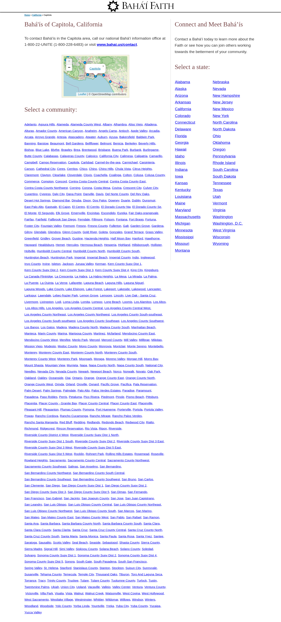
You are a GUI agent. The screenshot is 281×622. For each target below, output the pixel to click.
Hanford (137, 238)
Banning (30, 143)
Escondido (108, 213)
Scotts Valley (61, 542)
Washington (223, 217)
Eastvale (51, 206)
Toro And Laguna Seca (146, 574)
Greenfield (31, 238)
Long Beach (112, 301)
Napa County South (130, 365)
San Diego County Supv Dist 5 (88, 492)
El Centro (78, 206)
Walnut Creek (94, 593)
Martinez (99, 333)
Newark (83, 371)
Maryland (183, 210)
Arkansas (183, 102)
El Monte (30, 213)
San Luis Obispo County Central (90, 504)
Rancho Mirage (100, 416)
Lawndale (44, 295)
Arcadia (154, 130)
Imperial (79, 257)
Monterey (30, 352)
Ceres (61, 168)
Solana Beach (108, 549)
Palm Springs (52, 390)
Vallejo (105, 587)
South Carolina (225, 169)
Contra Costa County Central (88, 181)
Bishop (29, 149)
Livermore (31, 301)
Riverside (115, 428)
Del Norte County (117, 194)
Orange (89, 378)
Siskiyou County (86, 549)
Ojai (67, 378)
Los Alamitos (143, 301)
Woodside (46, 606)
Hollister (156, 244)
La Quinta (47, 282)
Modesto (50, 346)
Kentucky (183, 190)
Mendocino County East (138, 333)
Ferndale (84, 219)
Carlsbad (87, 162)
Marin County (47, 333)
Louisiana (183, 196)
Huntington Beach (36, 257)
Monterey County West (40, 359)
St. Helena (51, 568)
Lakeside (123, 289)
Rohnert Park (95, 454)
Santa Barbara (50, 523)
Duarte (125, 200)
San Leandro (33, 504)
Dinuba (76, 200)
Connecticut (185, 122)
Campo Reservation (52, 162)
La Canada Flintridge (38, 276)
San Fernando (137, 492)
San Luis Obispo (55, 504)
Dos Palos (100, 200)
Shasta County (129, 542)
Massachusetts (188, 217)
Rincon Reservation (69, 428)
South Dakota (224, 176)
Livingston (47, 301)
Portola (138, 409)
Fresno (81, 225)
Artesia (61, 137)
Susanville (31, 574)
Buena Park (120, 149)
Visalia (59, 593)
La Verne (61, 282)
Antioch (124, 130)
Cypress (45, 194)
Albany (107, 124)
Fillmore (97, 219)
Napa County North (102, 365)
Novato (141, 371)
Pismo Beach (135, 397)
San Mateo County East (57, 517)
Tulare (84, 580)
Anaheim (91, 130)
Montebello (155, 346)
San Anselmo (89, 466)
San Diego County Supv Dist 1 (82, 485)
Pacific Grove (110, 384)
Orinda (59, 384)
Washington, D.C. (228, 223)
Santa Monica (88, 536)
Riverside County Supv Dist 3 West (48, 447)
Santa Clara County (37, 530)
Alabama (182, 82)
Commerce (31, 181)
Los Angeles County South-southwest (49, 321)
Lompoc (97, 301)
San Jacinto (72, 498)
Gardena (158, 225)
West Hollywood (153, 593)
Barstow (42, 143)
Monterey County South (120, 352)
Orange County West (38, 384)
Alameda (63, 124)
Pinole (120, 397)
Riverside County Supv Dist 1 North (94, 435)
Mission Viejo (33, 346)
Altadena (151, 124)
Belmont (105, 143)
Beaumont (57, 143)
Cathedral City (45, 168)
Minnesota (184, 230)
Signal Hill (50, 549)
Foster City (31, 225)
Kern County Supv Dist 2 (41, 270)
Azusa (113, 137)
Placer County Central (93, 403)
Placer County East (123, 403)
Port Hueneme (106, 409)
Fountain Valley (51, 225)
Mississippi (184, 237)
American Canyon (71, 130)
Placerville (145, 403)
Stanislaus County (85, 568)
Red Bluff (65, 422)
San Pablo (117, 517)
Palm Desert (32, 390)
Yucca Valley (33, 612)
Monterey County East (54, 352)
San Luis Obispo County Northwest (48, 511)
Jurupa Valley (84, 263)
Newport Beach (100, 371)
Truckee (72, 580)
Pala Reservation (145, 384)
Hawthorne (152, 238)
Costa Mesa (102, 187)
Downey (113, 200)
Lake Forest (94, 289)
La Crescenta (64, 276)
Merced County (111, 340)
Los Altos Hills (34, 308)
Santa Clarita (61, 530)
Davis (99, 194)
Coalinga (115, 175)
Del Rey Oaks (139, 194)
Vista (68, 593)
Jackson (67, 263)
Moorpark (85, 359)
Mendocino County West (41, 340)
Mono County (88, 346)
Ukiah (55, 587)
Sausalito (45, 542)
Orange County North (140, 378)
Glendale (40, 232)
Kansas (181, 183)
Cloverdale (74, 175)
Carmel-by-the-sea (107, 162)
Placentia (30, 403)
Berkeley (131, 143)
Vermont (220, 203)
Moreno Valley (115, 359)
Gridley (45, 238)
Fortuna (150, 219)
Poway (28, 416)
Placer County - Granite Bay (58, 403)
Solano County (130, 549)
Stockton (118, 568)
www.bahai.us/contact (117, 44)
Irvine (46, 263)
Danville (88, 194)
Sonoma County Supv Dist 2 (97, 555)
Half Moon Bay (120, 238)
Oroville (82, 384)
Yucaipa (155, 606)
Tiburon (124, 574)
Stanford (65, 568)
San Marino (144, 511)
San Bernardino (110, 466)
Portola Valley (153, 409)
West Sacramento (36, 599)
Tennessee (222, 183)
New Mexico (223, 109)
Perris (63, 397)
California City (108, 156)
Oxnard (94, 384)
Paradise (128, 390)
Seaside (95, 542)
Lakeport (110, 289)
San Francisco (34, 498)
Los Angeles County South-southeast (136, 314)
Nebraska (221, 82)
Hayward (30, 244)
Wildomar (111, 599)
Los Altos (159, 301)
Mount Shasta (33, 365)
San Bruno (129, 479)
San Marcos (126, 511)
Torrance (30, 580)
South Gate (84, 561)
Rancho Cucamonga (74, 416)
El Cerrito (93, 206)
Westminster (83, 599)
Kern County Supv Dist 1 (124, 263)
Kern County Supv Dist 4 (112, 270)
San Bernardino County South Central (98, 473)
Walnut (78, 593)
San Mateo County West (91, 517)
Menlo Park (80, 340)
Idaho (180, 156)
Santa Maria (69, 536)
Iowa (179, 176)
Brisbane (104, 149)
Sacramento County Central (87, 460)
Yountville (97, 606)
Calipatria (141, 156)
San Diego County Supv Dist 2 (125, 485)
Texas (218, 190)
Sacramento (57, 460)
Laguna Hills (113, 282)
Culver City (150, 187)
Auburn (102, 137)
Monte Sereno (136, 346)
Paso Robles (48, 397)
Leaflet (81, 94)
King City (136, 270)
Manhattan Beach (143, 327)
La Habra (81, 276)
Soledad (147, 549)
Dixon (87, 200)
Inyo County (32, 263)
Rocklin (79, 454)
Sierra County (150, 542)
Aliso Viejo (135, 124)
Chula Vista (123, 168)
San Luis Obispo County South (95, 511)
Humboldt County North (89, 251)
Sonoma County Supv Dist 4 (137, 555)
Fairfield (41, 219)
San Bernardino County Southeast (47, 479)
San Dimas (118, 492)
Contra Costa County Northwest (46, 187)
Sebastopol (110, 542)
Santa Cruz (80, 530)
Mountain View (55, 365)
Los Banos (31, 327)
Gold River (90, 232)
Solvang (30, 555)
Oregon (219, 149)
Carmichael (130, 162)
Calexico (92, 156)
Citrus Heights (142, 168)
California (36, 15)
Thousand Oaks (106, 574)
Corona (87, 187)
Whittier (98, 599)
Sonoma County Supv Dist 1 (56, 555)
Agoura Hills (46, 124)
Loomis (127, 301)
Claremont (31, 175)
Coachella (100, 175)
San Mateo (31, 517)
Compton (47, 181)
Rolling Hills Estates (119, 454)
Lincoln (119, 295)
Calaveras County (72, 156)
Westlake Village (61, 599)
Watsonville (113, 593)
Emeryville (78, 213)
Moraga (99, 359)
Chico (83, 168)
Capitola (94, 68)
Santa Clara (151, 523)
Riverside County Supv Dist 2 (95, 441)
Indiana (181, 169)
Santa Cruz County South (41, 536)
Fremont (69, 225)
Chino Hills (106, 168)
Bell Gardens (75, 143)
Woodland (31, 606)
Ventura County (154, 587)
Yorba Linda (81, 606)
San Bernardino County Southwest (96, 479)
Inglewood (147, 257)
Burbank (135, 149)
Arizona (181, 95)
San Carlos (145, 479)
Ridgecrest (47, 428)
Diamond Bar (61, 200)
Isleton (56, 263)
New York (221, 116)
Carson (29, 168)
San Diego (53, 485)
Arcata (28, 137)
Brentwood (89, 149)
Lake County (55, 289)
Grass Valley (154, 232)
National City (154, 365)
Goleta (103, 232)
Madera (61, 327)
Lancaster (154, 289)
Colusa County (155, 175)
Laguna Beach (93, 282)
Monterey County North (87, 352)
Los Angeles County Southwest (142, 321)
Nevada (219, 89)
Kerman (100, 263)
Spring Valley (33, 568)
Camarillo (155, 156)
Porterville (124, 409)
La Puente (31, 282)
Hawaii (181, 149)
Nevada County (66, 371)
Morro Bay (151, 359)
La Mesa (120, 276)
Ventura (137, 587)
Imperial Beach (97, 257)
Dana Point (73, 194)
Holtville (29, 251)
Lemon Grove (89, 295)
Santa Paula (108, 536)
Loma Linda (71, 301)
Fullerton (115, 225)
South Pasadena (105, 561)
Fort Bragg (136, 219)
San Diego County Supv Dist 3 (45, 492)
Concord (61, 181)
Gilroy (28, 232)
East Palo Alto (34, 206)
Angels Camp (107, 130)
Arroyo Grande (45, 137)
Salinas (73, 466)
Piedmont (107, 397)
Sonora (70, 561)
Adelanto (30, 124)
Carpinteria (147, 162)
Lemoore (106, 295)
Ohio (217, 136)
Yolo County (63, 606)
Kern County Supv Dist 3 (76, 270)
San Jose (117, 498)
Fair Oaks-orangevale (143, 213)
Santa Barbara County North (81, 523)
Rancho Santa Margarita (41, 422)
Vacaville (94, 587)
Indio (135, 257)
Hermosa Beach (91, 244)
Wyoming (221, 243)
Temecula (69, 574)
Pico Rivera (91, 397)
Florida (181, 136)
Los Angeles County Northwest (89, 314)
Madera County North (83, 327)
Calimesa (126, 156)
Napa (83, 365)
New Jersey (223, 102)
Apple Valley (139, 130)
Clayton (45, 175)
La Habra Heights (101, 276)
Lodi (58, 301)
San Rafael (133, 517)
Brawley (66, 149)
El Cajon (64, 206)
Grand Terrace (134, 232)
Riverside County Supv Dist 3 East (140, 441)
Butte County (33, 156)
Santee (158, 536)
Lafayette (75, 282)
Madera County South (114, 327)
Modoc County (67, 346)
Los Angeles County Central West (127, 308)
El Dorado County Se (146, 206)
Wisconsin (221, 237)
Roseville (157, 454)
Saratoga (30, 542)
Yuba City (122, 606)
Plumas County (70, 409)
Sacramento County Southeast (45, 466)
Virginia (219, 210)
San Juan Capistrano (139, 498)
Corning (74, 187)
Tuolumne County (123, 580)
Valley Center (121, 587)
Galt (125, 225)
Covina (116, 187)
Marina (62, 333)
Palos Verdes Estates (106, 390)
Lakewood (138, 289)
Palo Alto (84, 390)
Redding (79, 422)
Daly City (58, 194)
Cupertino (31, 194)
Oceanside (56, 378)
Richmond (31, 428)
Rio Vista (91, 428)
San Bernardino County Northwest (47, 473)
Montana (182, 250)
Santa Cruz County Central (107, 530)
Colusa (138, 175)
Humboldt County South (123, 251)
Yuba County (139, 606)
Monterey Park (67, 359)
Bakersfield (126, 137)
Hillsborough (140, 244)
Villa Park (46, 593)
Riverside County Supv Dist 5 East (97, 447)
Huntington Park (62, 257)
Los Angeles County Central (84, 308)
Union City (68, 587)
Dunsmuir (148, 200)
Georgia (182, 142)
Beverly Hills (146, 143)
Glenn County (71, 232)
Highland (124, 244)
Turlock (142, 580)
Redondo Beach (113, 422)
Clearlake (58, 175)
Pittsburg (152, 397)
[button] (95, 76)
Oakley (42, 378)
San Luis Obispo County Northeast (137, 504)
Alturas (29, 130)
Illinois (180, 163)
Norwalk (128, 371)
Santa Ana (31, 523)
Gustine (77, 238)
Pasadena (31, 397)
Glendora (54, 232)
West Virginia (224, 230)
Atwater (90, 137)
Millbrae (144, 340)
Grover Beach (61, 238)
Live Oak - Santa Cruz (140, 295)
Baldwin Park (145, 137)
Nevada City (45, 371)
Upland (81, 587)
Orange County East (110, 378)
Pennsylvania (224, 156)
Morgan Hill (134, 359)
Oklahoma (221, 142)
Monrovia (105, 346)
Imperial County (119, 257)
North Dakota (224, 129)
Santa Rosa (126, 536)
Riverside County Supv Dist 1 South (48, 441)
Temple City (86, 574)
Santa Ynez (144, 536)
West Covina (131, 593)
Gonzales (115, 232)
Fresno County (98, 225)
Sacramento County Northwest (128, 460)
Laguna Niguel (134, 282)
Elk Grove (62, 213)
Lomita (85, 301)
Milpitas (156, 340)
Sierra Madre (33, 549)
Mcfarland (113, 333)
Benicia (118, 143)
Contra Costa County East (128, 181)
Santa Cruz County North (145, 530)
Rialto (150, 422)
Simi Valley (66, 549)
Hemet (60, 244)
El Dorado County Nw (115, 206)
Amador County (46, 130)
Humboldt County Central (54, 251)
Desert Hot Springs (37, 200)
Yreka (110, 606)
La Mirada (135, 276)
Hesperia (110, 244)
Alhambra (120, 124)
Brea (77, 149)
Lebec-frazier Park (65, 295)
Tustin (153, 580)
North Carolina (225, 122)
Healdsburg (46, 244)
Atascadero (76, 137)
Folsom (109, 219)
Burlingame (151, 149)
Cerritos (72, 168)
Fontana (121, 219)
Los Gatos (48, 327)
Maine (180, 203)
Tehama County (50, 574)
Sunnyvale (150, 568)
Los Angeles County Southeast (98, 321)
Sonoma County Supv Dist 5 (43, 561)
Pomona (88, 409)
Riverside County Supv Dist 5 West (48, 454)
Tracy (41, 580)
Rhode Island (224, 163)
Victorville (31, 593)
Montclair (119, 346)
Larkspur (30, 295)
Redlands (93, 422)
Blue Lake (42, 149)
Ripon (103, 428)
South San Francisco (132, 561)
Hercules (72, 244)
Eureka (122, 213)
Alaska (181, 89)
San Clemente (34, 485)
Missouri (182, 243)
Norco (117, 371)
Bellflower (91, 143)
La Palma (150, 276)
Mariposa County (80, 333)
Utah (217, 196)
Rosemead (141, 454)
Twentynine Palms (36, 587)
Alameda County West (85, 124)
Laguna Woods (34, 289)
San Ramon (151, 517)
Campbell (30, 162)
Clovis (88, 175)
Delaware (183, 129)
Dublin (136, 200)
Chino (93, 168)
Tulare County (99, 580)
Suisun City (133, 568)
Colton (127, 175)
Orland (70, 384)
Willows (125, 599)
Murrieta (72, 365)
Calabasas (51, 156)
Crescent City (132, 187)
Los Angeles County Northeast (45, 314)
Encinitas (93, 213)
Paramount (143, 390)
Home (27, 15)
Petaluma (75, 397)
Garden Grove (140, 225)
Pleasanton (51, 409)
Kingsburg (151, 270)
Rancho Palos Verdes (127, 416)
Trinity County (56, 580)
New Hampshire (226, 95)
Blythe (55, 149)
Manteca (30, 333)
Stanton (104, 568)
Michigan (182, 223)
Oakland (30, 378)
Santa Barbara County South (122, 523)
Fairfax (29, 219)
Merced (94, 340)
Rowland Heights (36, 460)
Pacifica (126, 384)
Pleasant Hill (32, 409)
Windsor (137, 599)
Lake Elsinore (74, 289)
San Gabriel (54, 498)
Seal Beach (80, 542)
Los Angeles (54, 308)
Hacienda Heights (96, 238)
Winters (150, 599)
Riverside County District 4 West (46, 435)
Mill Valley (130, 340)
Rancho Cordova (46, 416)
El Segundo (46, 213)
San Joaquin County (95, 498)
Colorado (183, 116)
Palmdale (69, 390)
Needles (30, 371)
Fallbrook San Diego (62, 219)
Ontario (77, 378)
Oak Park (153, 371)
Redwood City (134, 422)
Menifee (65, 340)
